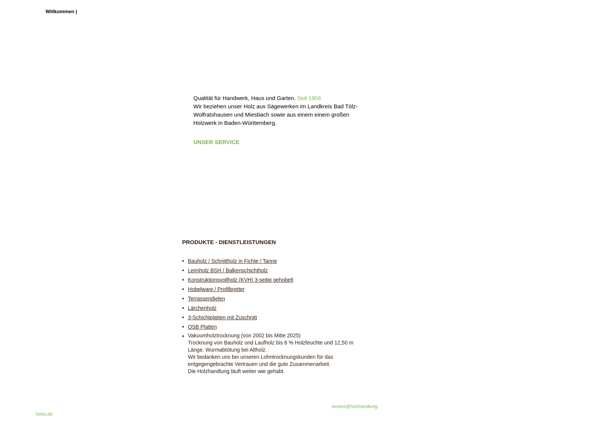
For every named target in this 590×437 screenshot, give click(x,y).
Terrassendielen (206, 299)
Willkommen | (62, 11)
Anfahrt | (166, 11)
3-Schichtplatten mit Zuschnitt (222, 317)
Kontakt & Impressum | (204, 11)
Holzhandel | (92, 11)
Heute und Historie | (132, 11)
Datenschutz (262, 11)
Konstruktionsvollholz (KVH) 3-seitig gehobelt (240, 280)
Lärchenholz (202, 308)
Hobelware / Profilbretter (216, 289)
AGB (239, 11)
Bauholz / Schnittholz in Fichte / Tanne (232, 261)
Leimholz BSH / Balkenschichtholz (228, 270)
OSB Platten (202, 327)
